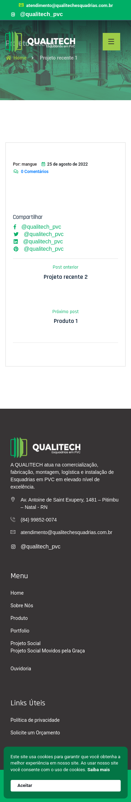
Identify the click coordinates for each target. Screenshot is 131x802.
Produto (19, 618)
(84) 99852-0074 (39, 520)
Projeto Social (25, 643)
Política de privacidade (35, 720)
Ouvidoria (20, 668)
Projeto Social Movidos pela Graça (47, 651)
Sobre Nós (21, 605)
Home (17, 593)
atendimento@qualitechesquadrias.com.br (65, 5)
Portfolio (19, 631)
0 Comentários (31, 171)
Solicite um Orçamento (35, 732)
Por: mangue (25, 164)
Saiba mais (98, 769)
